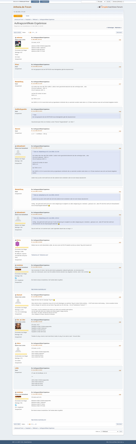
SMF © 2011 (20, 442)
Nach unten (17, 32)
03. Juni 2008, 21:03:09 (36, 66)
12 (36, 32)
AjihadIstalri (21, 146)
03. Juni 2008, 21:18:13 (36, 111)
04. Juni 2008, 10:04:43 (36, 148)
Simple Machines (28, 442)
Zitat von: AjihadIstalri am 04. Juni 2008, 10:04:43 (46, 195)
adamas (19, 37)
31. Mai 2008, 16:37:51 (36, 39)
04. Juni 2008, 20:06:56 (36, 296)
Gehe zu (98, 431)
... (35, 32)
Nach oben (17, 424)
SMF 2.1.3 (14, 442)
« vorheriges (110, 27)
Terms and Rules (113, 442)
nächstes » (118, 27)
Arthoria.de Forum (22, 7)
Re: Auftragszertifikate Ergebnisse (40, 37)
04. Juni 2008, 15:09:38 (36, 242)
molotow (20, 265)
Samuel (19, 295)
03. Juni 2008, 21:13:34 (36, 83)
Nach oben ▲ (121, 442)
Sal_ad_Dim (21, 320)
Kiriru (19, 240)
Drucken (119, 32)
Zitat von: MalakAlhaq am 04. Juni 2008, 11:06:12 (46, 218)
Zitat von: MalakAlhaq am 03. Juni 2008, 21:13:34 (46, 151)
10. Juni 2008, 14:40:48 (36, 345)
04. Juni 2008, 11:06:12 (36, 191)
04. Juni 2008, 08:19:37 (36, 130)
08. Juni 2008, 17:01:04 (36, 321)
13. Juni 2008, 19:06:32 (36, 394)
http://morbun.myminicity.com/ (38, 289)
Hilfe (107, 442)
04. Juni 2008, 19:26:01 (36, 267)
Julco (19, 343)
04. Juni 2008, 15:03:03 (36, 214)
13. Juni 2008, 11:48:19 (36, 370)
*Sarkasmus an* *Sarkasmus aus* (39, 255)
